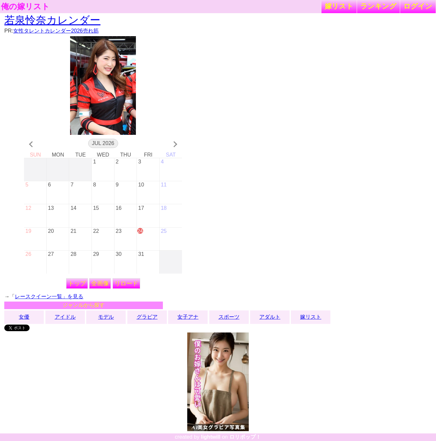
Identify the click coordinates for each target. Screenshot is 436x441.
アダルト (269, 317)
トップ (77, 283)
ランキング (378, 6)
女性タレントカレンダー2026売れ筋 (56, 31)
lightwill (210, 437)
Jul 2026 (103, 143)
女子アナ (187, 317)
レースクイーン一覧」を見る (49, 296)
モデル (106, 317)
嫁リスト (339, 6)
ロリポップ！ (245, 437)
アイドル (65, 317)
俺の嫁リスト (25, 6)
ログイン (417, 6)
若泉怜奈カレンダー (52, 20)
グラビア (147, 317)
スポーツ (229, 317)
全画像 (100, 283)
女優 (24, 317)
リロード (126, 283)
